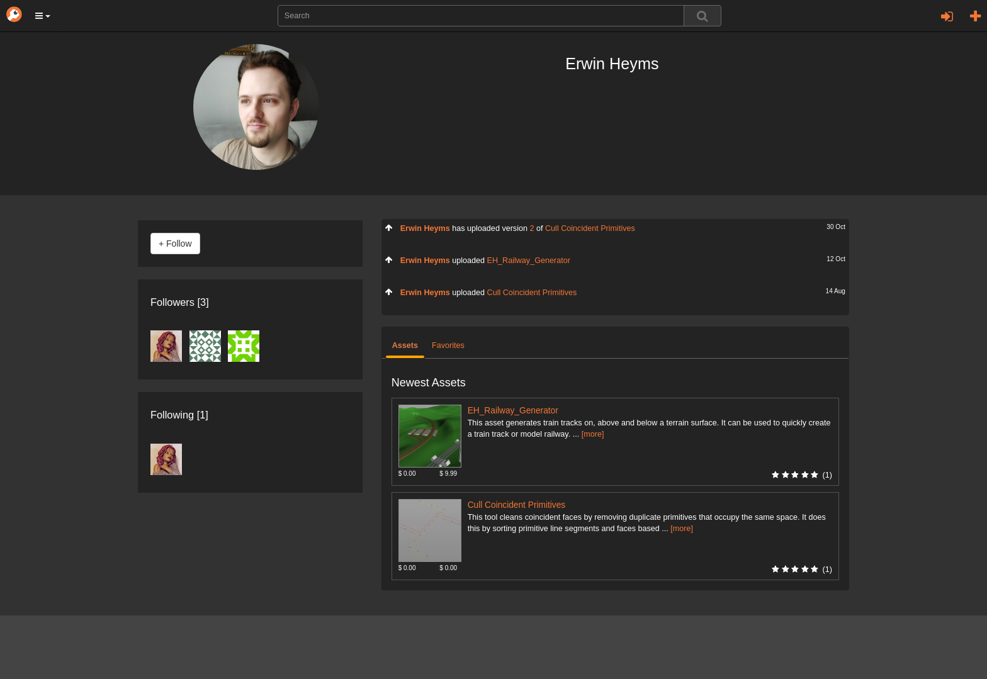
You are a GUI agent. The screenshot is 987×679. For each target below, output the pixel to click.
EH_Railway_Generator (528, 260)
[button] (43, 15)
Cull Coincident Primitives (590, 228)
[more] (593, 434)
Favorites (448, 345)
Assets (405, 345)
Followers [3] (179, 302)
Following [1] (179, 414)
